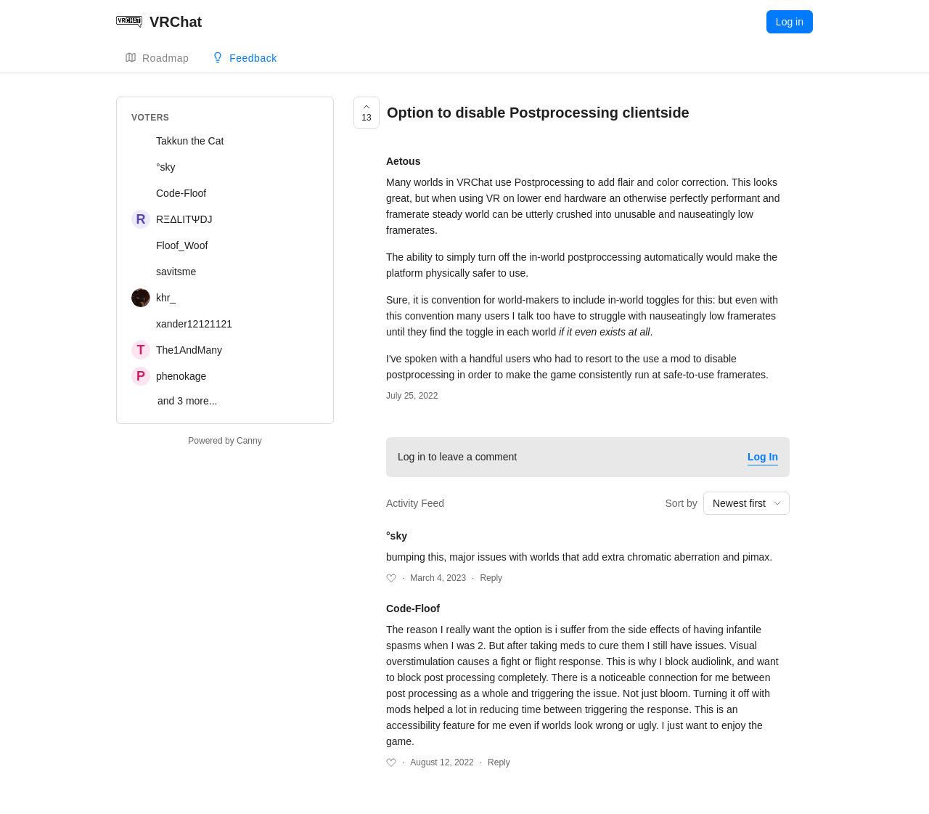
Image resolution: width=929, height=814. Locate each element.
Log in (789, 22)
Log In (763, 457)
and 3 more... (187, 401)
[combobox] (746, 503)
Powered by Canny (224, 441)
